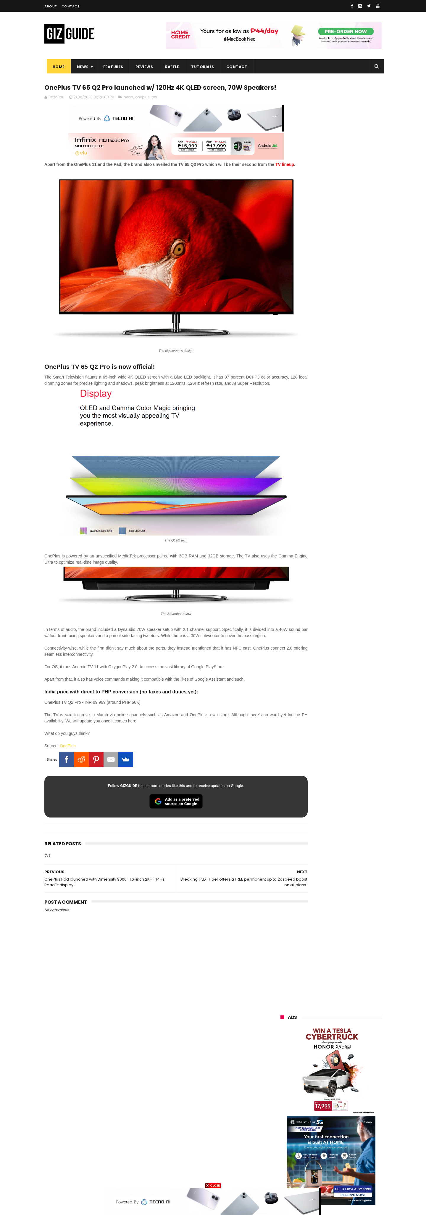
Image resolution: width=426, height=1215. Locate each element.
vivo (348, 1056)
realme (283, 1067)
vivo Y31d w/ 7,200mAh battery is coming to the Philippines (344, 692)
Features (111, 66)
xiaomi (316, 1056)
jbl (313, 1144)
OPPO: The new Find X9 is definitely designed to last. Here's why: (323, 307)
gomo (350, 1155)
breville (311, 1177)
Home (56, 66)
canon (314, 1122)
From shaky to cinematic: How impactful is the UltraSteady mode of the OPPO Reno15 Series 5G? (347, 551)
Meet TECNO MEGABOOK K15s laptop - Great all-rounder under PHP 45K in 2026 (343, 722)
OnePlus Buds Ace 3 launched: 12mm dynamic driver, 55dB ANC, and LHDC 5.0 (347, 521)
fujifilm (313, 1111)
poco (281, 1111)
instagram (286, 1155)
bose (340, 1177)
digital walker (289, 1133)
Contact (71, 6)
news (128, 108)
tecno (317, 1089)
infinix (314, 1078)
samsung (324, 1045)
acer (281, 1100)
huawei (283, 1045)
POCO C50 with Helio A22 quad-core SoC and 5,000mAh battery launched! (346, 579)
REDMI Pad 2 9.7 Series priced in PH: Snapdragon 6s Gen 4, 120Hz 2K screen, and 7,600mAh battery (346, 752)
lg (343, 1078)
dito (310, 1100)
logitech (284, 1144)
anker (320, 1155)
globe (282, 1078)
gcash (339, 1100)
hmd (313, 1166)
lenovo (283, 1089)
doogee (328, 1133)
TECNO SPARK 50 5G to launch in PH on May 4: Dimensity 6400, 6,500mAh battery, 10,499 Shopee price (346, 667)
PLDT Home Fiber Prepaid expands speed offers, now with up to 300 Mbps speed (346, 637)
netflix (282, 1122)
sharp (346, 1111)
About (50, 6)
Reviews (142, 66)
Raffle (170, 66)
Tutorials (200, 66)
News (80, 66)
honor (317, 1067)
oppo (281, 1056)
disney (283, 1166)
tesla (281, 1177)
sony (349, 1089)
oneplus (142, 108)
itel (342, 1122)
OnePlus (68, 740)
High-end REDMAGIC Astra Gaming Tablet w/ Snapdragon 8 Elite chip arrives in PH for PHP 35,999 (345, 609)
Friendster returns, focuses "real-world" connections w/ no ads (346, 494)
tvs (154, 108)
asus (349, 1067)
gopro (342, 1166)
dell (338, 1144)
